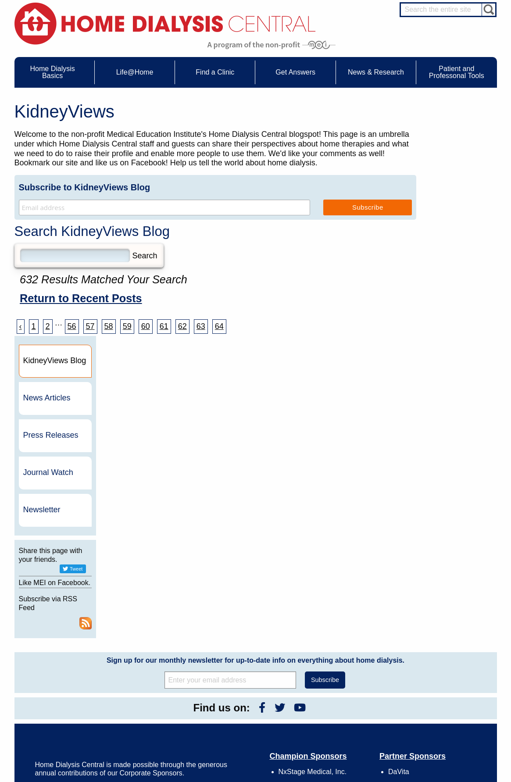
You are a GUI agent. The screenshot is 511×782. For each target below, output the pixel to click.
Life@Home (137, 639)
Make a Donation (341, 684)
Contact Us (334, 651)
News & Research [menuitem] (376, 72)
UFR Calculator (55, 651)
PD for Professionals (451, 743)
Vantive (399, 578)
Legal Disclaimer (341, 675)
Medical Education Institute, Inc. (281, 778)
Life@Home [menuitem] (135, 72)
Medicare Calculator (60, 692)
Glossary (332, 716)
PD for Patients (444, 735)
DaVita (398, 547)
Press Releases (452, 201)
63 (201, 326)
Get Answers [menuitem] (295, 72)
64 (219, 326)
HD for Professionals (451, 727)
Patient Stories (149, 684)
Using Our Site (339, 692)
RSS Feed (486, 399)
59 (127, 326)
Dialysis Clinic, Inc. (417, 562)
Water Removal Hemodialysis (71, 660)
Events (235, 651)
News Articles (448, 164)
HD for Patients (444, 719)
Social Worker (443, 690)
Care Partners (148, 651)
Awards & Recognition (347, 660)
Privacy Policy (338, 708)
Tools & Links (52, 708)
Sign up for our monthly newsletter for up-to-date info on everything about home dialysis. (255, 435)
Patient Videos (149, 692)
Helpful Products (151, 700)
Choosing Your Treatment (161, 660)
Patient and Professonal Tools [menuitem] (456, 72)
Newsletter (443, 275)
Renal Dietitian (444, 682)
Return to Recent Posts (81, 298)
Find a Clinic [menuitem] (215, 72)
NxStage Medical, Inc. (313, 547)
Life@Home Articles (155, 675)
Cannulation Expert (449, 658)
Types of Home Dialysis (64, 675)
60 (145, 326)
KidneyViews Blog (248, 667)
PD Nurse (438, 674)
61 (164, 326)
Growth (330, 667)
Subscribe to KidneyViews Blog (84, 187)
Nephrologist (441, 666)
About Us (323, 639)
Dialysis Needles (151, 667)
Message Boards (430, 639)
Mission (330, 700)
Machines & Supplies (61, 684)
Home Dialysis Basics (59, 639)
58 (108, 326)
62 (182, 326)
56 (72, 326)
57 (90, 326)
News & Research (242, 639)
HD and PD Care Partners (446, 707)
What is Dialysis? (57, 667)
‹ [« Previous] (20, 326)
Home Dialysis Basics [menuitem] (52, 72)
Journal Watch (450, 238)
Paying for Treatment (61, 700)
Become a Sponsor (138, 566)
